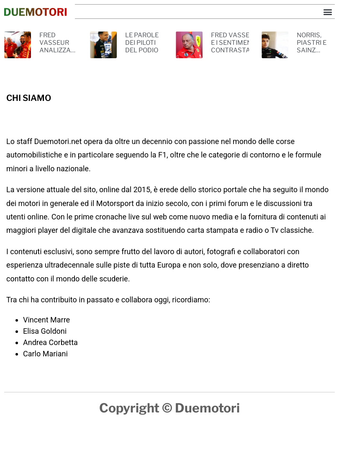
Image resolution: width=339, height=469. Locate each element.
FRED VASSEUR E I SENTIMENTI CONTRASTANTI (236, 42)
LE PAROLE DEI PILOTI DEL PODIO (142, 42)
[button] (328, 11)
